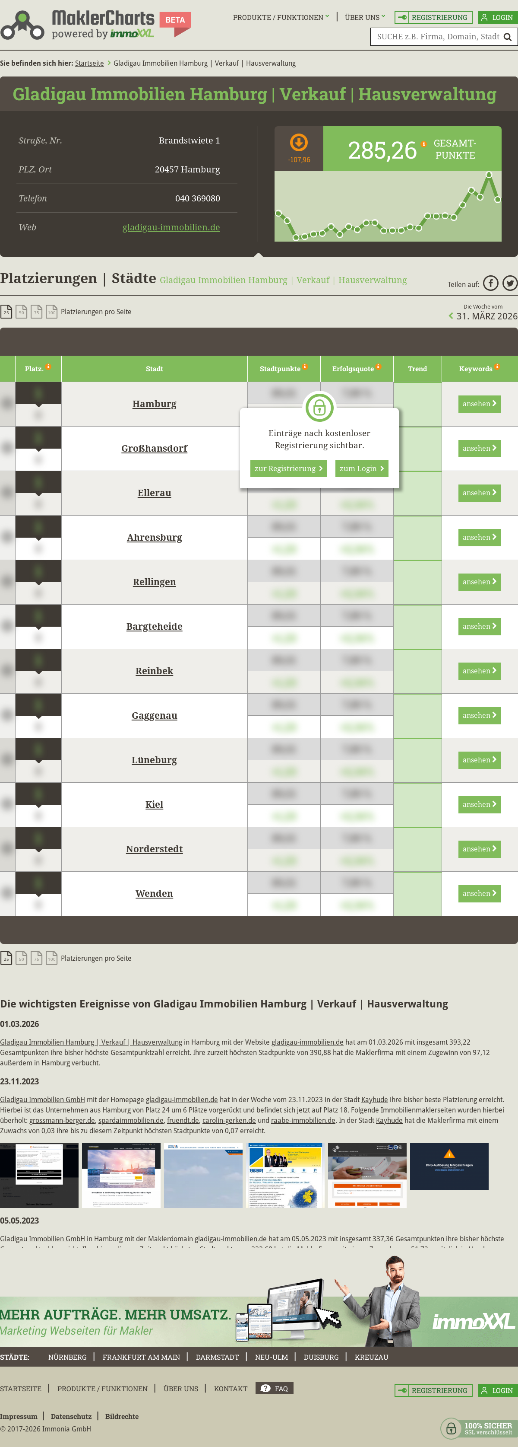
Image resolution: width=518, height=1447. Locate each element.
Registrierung (432, 17)
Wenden (154, 894)
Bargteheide (154, 627)
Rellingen (154, 582)
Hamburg (155, 404)
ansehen (480, 404)
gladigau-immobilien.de (171, 227)
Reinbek (154, 671)
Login (497, 17)
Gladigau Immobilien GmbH (42, 1100)
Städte (14, 1356)
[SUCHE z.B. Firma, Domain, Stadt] (444, 37)
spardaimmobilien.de (131, 1120)
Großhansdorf (154, 448)
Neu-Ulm (271, 1356)
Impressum (19, 1416)
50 (21, 312)
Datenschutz (71, 1416)
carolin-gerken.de (229, 1120)
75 (36, 312)
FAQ (281, 1388)
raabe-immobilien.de (303, 1120)
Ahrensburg (154, 537)
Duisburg (321, 1356)
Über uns (362, 17)
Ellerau (154, 493)
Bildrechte (122, 1416)
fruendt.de (183, 1120)
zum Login (362, 468)
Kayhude (374, 1100)
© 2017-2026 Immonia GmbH (45, 1429)
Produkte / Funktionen (278, 17)
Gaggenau (154, 716)
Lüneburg (154, 760)
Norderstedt (154, 849)
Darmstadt (217, 1356)
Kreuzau (371, 1356)
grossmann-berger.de (62, 1120)
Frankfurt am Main (141, 1356)
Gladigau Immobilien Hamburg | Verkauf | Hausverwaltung (91, 1042)
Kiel (154, 805)
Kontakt (231, 1388)
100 (52, 312)
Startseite (89, 63)
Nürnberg (67, 1356)
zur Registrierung (289, 468)
